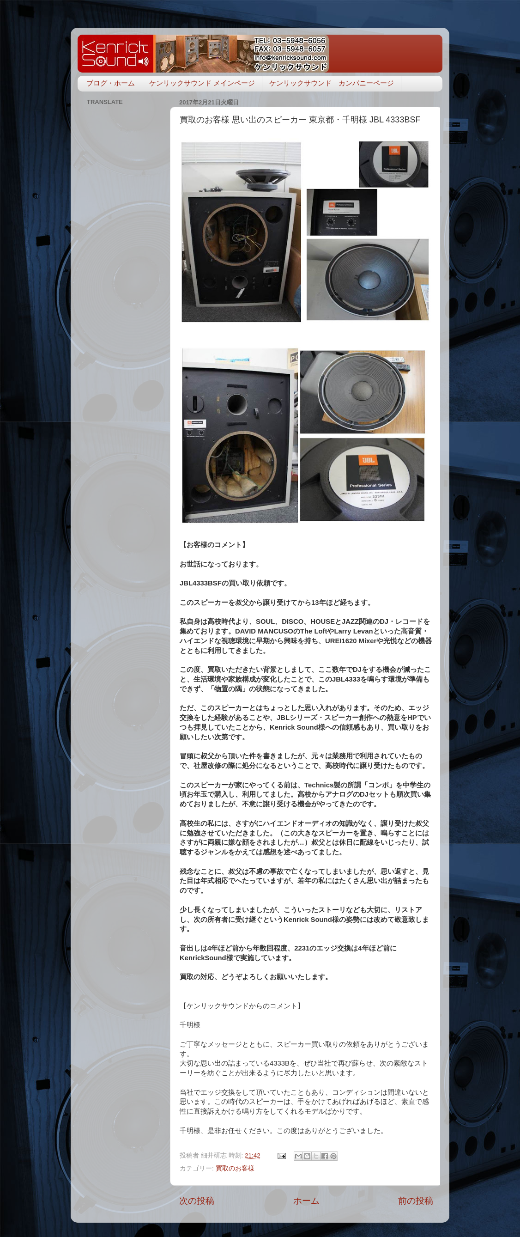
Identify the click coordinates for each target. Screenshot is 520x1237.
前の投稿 (415, 1201)
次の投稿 (196, 1201)
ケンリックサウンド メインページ (202, 83)
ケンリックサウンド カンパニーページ (331, 83)
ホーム (306, 1201)
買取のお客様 (235, 1168)
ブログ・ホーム (110, 83)
